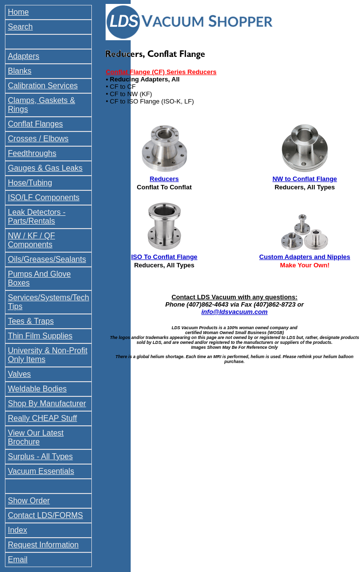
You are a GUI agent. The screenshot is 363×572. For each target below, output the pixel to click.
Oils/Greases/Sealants (47, 259)
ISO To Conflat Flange (164, 256)
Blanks (19, 71)
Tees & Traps (31, 321)
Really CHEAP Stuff (42, 418)
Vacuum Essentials (41, 471)
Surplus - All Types (40, 456)
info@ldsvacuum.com (234, 311)
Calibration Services (43, 85)
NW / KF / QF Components (31, 240)
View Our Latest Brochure (36, 437)
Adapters (23, 56)
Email (18, 559)
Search (20, 27)
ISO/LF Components (44, 197)
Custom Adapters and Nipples (304, 256)
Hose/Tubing (30, 183)
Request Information (43, 545)
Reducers (164, 178)
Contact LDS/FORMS (45, 515)
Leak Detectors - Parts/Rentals (36, 216)
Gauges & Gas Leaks (45, 168)
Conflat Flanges (35, 124)
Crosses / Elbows (38, 138)
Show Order (29, 500)
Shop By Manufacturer (47, 403)
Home (18, 12)
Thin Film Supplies (40, 336)
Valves (19, 374)
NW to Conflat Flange (305, 178)
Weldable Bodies (37, 389)
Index (17, 530)
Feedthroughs (32, 153)
